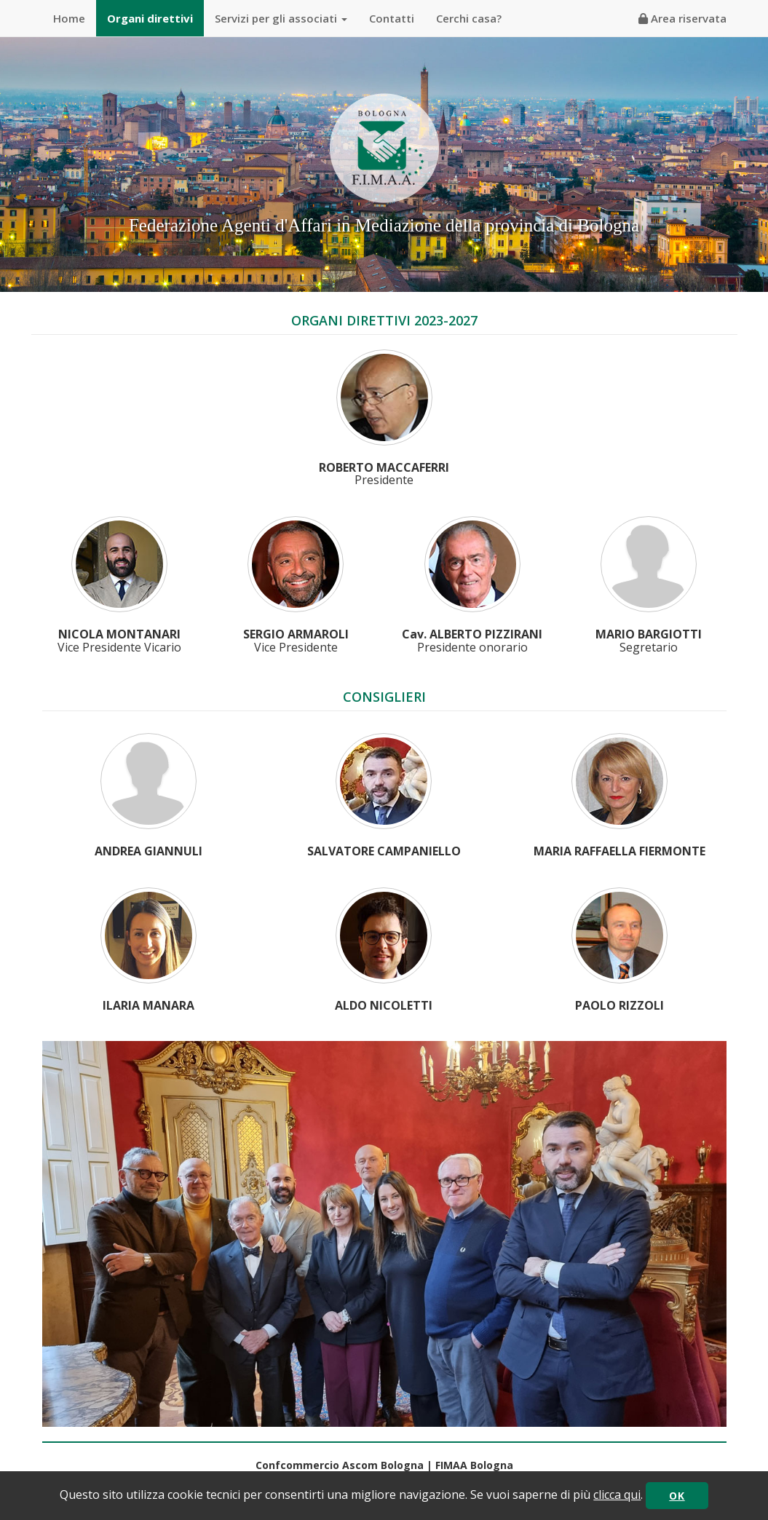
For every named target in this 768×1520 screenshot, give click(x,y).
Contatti (391, 18)
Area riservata (682, 18)
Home (69, 18)
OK (676, 1496)
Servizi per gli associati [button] (281, 18)
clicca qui (617, 1495)
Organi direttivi (150, 18)
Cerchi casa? (469, 18)
